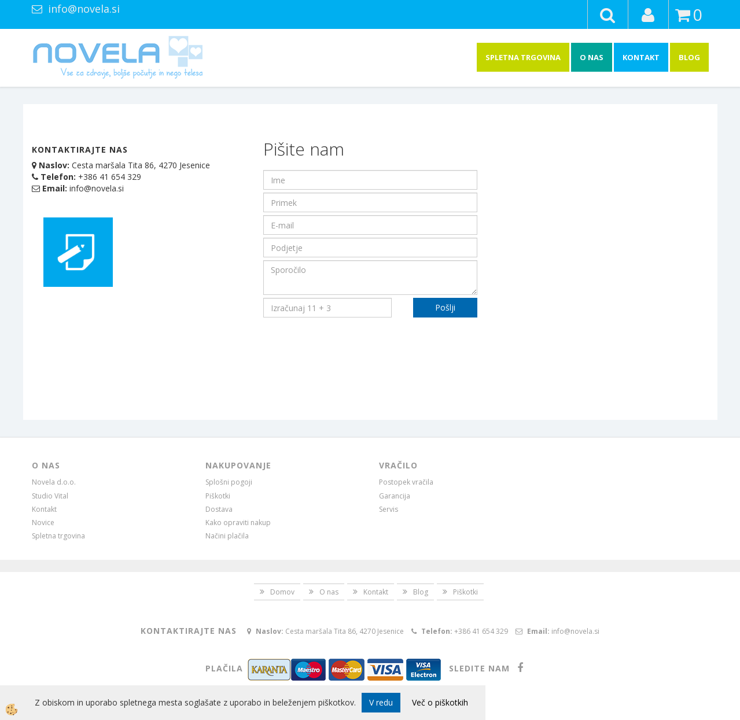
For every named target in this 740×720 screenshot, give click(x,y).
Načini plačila (227, 536)
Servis (388, 509)
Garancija (394, 496)
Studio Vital (50, 496)
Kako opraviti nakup (238, 522)
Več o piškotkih (440, 702)
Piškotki (217, 496)
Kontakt (641, 57)
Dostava (219, 509)
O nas (591, 57)
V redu (381, 702)
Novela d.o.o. (54, 482)
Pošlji (445, 307)
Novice (43, 522)
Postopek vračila (406, 482)
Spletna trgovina (523, 57)
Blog (689, 57)
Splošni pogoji (228, 482)
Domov (282, 592)
